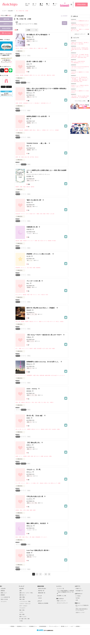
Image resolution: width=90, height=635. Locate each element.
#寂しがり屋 (18, 429)
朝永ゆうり (29, 364)
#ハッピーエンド (61, 375)
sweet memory (32, 388)
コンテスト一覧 (60, 588)
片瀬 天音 (29, 229)
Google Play (8, 86)
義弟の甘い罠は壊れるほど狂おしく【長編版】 (41, 308)
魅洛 (28, 145)
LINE (77, 600)
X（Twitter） (78, 595)
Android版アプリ (79, 590)
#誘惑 (34, 510)
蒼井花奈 (29, 391)
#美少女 (17, 48)
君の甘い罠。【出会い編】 (35, 415)
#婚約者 (32, 186)
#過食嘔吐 (38, 267)
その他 (20, 621)
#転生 (16, 537)
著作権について (64, 626)
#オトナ (38, 456)
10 (45, 574)
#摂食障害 (17, 267)
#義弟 (40, 321)
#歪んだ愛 (17, 321)
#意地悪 (21, 75)
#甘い (45, 75)
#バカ (27, 213)
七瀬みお (29, 337)
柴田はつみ (29, 525)
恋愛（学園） (22, 597)
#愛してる (40, 402)
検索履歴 (64, 16)
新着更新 (3, 595)
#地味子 (21, 48)
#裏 (31, 294)
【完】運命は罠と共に (34, 442)
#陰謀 (33, 537)
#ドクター (30, 103)
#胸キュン (39, 130)
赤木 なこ (29, 471)
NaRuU (28, 202)
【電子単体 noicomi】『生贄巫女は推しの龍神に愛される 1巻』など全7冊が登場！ (80, 49)
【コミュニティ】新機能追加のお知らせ (80, 20)
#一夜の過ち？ (37, 103)
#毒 (28, 157)
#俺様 (37, 213)
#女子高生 (32, 157)
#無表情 (49, 240)
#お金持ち (54, 429)
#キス (39, 75)
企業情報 (78, 626)
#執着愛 (22, 321)
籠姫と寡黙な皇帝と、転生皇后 (36, 523)
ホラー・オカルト (23, 605)
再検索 (64, 23)
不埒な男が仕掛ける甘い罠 (35, 496)
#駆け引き (49, 75)
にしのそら (29, 498)
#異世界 (25, 240)
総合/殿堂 (21, 588)
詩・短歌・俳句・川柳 (24, 618)
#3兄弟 (30, 213)
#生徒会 (17, 75)
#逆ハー (35, 48)
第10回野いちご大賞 (61, 595)
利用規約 (12, 626)
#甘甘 (47, 294)
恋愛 (20, 590)
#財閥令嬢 (42, 375)
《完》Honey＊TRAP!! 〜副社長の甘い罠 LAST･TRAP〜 (44, 335)
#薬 (28, 267)
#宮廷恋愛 (37, 537)
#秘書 (53, 348)
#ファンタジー (30, 240)
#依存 (46, 429)
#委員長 (24, 294)
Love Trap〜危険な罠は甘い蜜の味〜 (38, 550)
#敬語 (24, 186)
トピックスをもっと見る (80, 100)
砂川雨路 (29, 176)
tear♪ (28, 283)
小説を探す (3, 588)
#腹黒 (31, 510)
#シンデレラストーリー (20, 375)
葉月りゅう (29, 92)
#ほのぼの (46, 456)
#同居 (47, 213)
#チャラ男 (17, 483)
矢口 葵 (28, 256)
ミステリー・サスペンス (24, 603)
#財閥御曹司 (29, 375)
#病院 (28, 456)
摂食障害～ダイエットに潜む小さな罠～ (39, 254)
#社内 (47, 348)
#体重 (34, 267)
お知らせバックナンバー (80, 34)
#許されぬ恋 (54, 375)
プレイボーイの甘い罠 (34, 281)
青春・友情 (21, 599)
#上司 (43, 348)
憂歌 (28, 118)
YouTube (78, 598)
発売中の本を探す (42, 588)
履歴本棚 (6, 19)
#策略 (27, 510)
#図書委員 (26, 130)
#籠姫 (23, 537)
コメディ (21, 612)
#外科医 (20, 103)
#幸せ (33, 402)
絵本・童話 (21, 614)
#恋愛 (21, 240)
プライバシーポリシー (54, 626)
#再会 (37, 375)
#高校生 (31, 48)
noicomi (40, 598)
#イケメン (26, 48)
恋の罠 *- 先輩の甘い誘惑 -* (35, 61)
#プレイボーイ (18, 294)
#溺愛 (39, 48)
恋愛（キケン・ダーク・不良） (26, 592)
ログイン (73, 4)
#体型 (30, 267)
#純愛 (16, 456)
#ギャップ (48, 103)
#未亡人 (57, 321)
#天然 (41, 213)
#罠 (42, 75)
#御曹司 (17, 186)
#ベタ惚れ (33, 483)
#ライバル (35, 75)
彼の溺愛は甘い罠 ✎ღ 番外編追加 (37, 34)
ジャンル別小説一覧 (5, 597)
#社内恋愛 (39, 348)
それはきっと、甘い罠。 (34, 469)
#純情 (30, 130)
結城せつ (29, 445)
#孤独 (58, 429)
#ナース (20, 456)
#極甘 (44, 213)
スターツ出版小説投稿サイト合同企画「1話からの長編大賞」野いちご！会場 (65, 592)
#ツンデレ (24, 429)
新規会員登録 (81, 4)
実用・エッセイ (22, 616)
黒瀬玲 (28, 418)
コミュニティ (4, 601)
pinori (28, 64)
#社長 (50, 348)
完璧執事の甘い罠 (32, 227)
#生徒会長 (26, 75)
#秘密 (46, 48)
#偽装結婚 (25, 103)
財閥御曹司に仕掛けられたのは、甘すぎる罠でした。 (43, 362)
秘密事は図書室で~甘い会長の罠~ (37, 116)
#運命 (50, 456)
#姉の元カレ (28, 402)
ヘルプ (71, 626)
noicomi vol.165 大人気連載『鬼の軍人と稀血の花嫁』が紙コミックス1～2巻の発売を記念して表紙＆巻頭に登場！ (80, 56)
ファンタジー (22, 608)
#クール (45, 240)
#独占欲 (28, 186)
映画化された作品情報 (43, 603)
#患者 (32, 456)
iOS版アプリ (78, 588)
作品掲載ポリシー (33, 626)
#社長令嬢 (43, 103)
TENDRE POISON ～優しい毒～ (37, 143)
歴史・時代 (21, 610)
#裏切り (52, 402)
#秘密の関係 (47, 375)
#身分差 (17, 240)
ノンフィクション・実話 (24, 601)
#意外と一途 (47, 483)
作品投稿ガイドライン (22, 626)
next (49, 574)
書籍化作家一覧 (41, 592)
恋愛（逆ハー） (22, 595)
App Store (3, 86)
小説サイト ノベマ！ (80, 612)
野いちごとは (6, 33)
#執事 (36, 240)
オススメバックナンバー (62, 603)
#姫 (38, 240)
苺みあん (29, 37)
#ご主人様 (52, 213)
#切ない (34, 130)
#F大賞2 (54, 240)
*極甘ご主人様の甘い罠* (34, 200)
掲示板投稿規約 (42, 626)
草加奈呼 (29, 310)
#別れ (45, 402)
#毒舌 (28, 294)
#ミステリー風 (45, 321)
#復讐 (16, 157)
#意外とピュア (53, 483)
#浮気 (24, 510)
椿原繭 (28, 552)
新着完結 (3, 590)
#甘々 (42, 48)
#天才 (50, 429)
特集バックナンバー (61, 600)
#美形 (30, 75)
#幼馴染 (17, 510)
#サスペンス (52, 321)
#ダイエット (23, 267)
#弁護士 (62, 321)
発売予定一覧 (41, 590)
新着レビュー (4, 592)
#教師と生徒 (24, 157)
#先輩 (53, 75)
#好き (36, 402)
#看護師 (25, 456)
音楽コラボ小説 (4, 599)
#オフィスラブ (25, 348)
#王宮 (41, 240)
